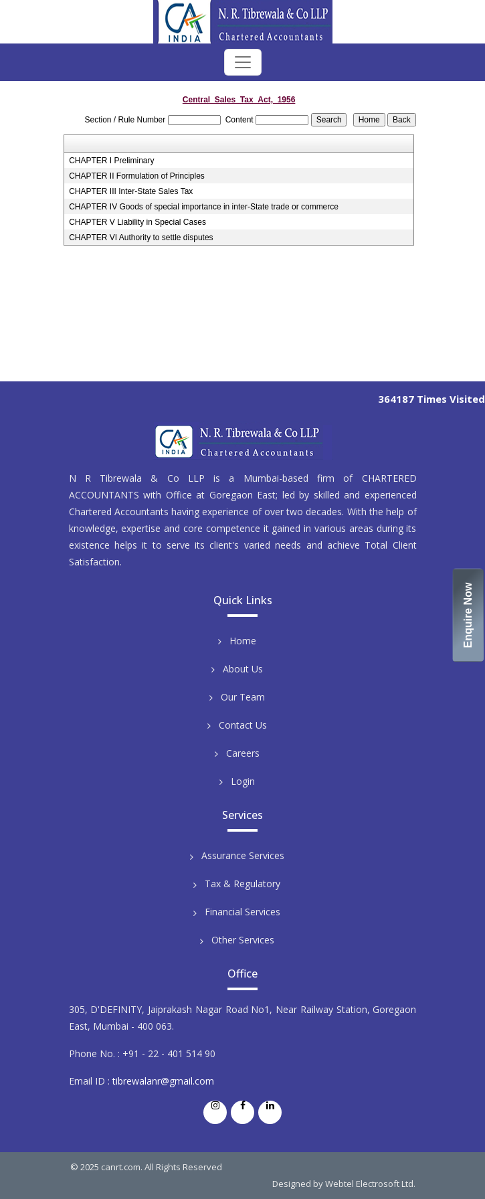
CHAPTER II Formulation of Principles (137, 176)
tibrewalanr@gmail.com (163, 1081)
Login (243, 781)
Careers (243, 753)
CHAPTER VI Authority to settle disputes (141, 237)
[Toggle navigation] (243, 62)
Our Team (243, 696)
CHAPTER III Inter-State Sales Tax (131, 191)
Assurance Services (242, 855)
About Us (243, 668)
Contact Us (243, 725)
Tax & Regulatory (242, 883)
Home (242, 640)
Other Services (242, 939)
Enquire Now (468, 615)
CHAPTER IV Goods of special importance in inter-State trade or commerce (203, 206)
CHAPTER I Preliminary (111, 160)
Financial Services (242, 911)
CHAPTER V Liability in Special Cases (137, 222)
